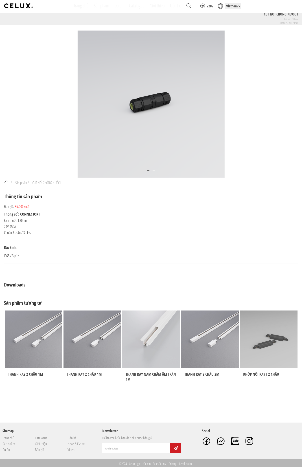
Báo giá (39, 449)
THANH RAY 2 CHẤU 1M (25, 374)
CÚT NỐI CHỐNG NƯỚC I (46, 182)
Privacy (172, 463)
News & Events (76, 443)
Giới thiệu (41, 443)
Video (71, 449)
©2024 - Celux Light (129, 463)
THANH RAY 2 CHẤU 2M (201, 374)
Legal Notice (186, 463)
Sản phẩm (8, 443)
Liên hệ (72, 438)
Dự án (6, 449)
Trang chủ (8, 438)
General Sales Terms (154, 463)
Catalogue (41, 438)
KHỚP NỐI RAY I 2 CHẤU (261, 374)
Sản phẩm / (22, 182)
